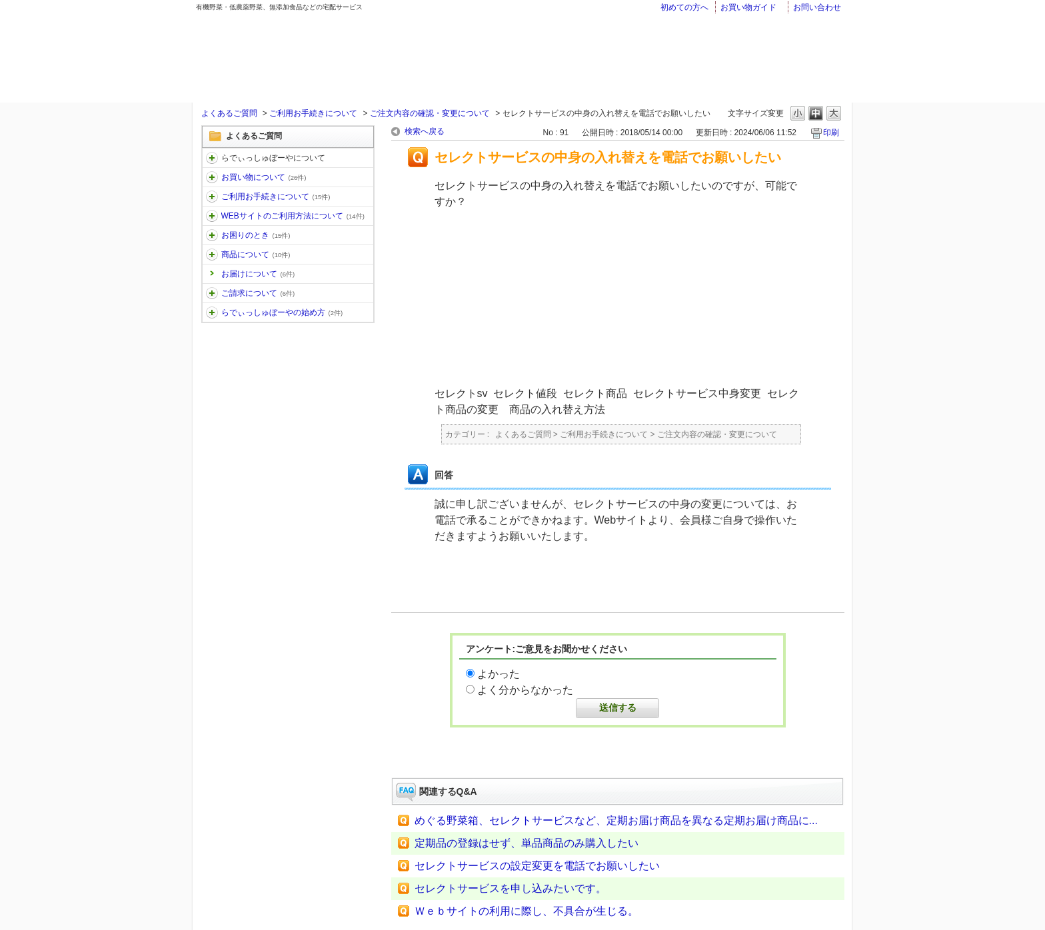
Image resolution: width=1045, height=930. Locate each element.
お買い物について (264, 177)
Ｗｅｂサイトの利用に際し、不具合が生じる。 (526, 911)
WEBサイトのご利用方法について (293, 216)
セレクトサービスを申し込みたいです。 (510, 888)
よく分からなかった (525, 690)
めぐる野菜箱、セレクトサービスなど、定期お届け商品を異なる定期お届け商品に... (616, 820)
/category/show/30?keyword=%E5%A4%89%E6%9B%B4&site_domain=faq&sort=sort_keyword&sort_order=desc (212, 216)
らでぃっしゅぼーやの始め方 (282, 312)
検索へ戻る (425, 131)
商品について (256, 254)
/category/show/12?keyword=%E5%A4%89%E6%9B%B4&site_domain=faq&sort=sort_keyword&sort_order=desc (212, 177)
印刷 (831, 132)
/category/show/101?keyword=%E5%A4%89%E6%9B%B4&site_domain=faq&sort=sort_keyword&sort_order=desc (212, 312)
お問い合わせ (817, 7)
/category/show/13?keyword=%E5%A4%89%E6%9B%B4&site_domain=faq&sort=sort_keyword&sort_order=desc (212, 197)
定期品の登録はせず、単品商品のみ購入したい (526, 843)
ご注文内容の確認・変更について (430, 113)
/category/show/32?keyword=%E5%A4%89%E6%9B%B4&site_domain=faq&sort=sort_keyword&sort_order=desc (212, 254)
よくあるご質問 (229, 113)
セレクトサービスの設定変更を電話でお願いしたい (537, 865)
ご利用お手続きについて (313, 113)
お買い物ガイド (748, 7)
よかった (498, 674)
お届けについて (258, 273)
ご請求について (258, 293)
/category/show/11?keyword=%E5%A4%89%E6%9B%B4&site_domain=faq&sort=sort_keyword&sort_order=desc (212, 158)
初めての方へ (684, 7)
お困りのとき (256, 235)
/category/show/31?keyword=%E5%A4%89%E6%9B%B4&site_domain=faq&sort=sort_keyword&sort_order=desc (212, 235)
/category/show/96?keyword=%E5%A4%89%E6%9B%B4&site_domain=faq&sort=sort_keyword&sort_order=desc (212, 293)
